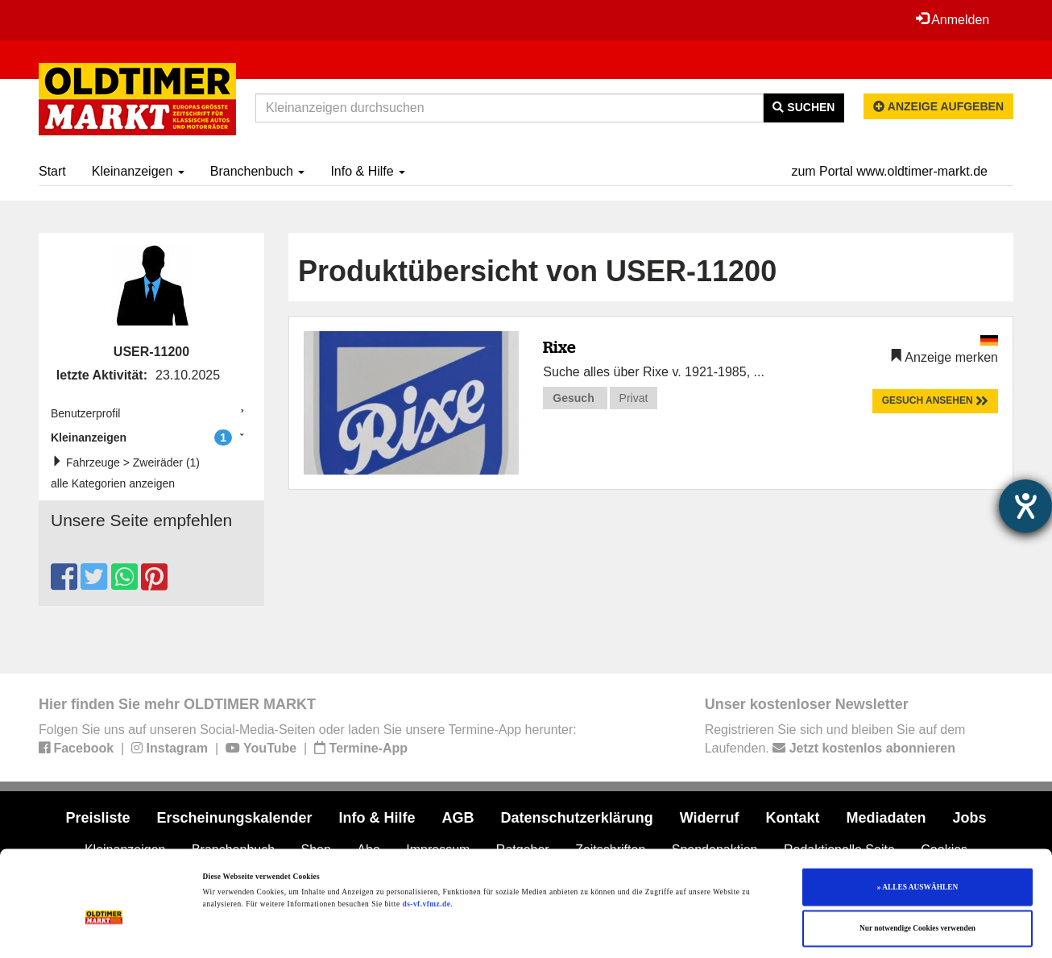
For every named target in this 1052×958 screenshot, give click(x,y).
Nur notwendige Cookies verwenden (917, 871)
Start (52, 171)
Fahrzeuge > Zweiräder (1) (129, 462)
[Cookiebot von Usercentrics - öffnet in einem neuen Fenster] (104, 931)
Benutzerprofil (85, 413)
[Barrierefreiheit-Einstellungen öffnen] (1025, 506)
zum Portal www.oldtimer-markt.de (889, 171)
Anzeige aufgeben (938, 106)
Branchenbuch (257, 171)
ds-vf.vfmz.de (426, 847)
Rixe (559, 347)
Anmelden (952, 19)
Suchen (803, 107)
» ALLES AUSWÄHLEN (917, 829)
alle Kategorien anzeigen (113, 483)
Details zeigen (660, 931)
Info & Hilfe (367, 171)
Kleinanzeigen (138, 171)
